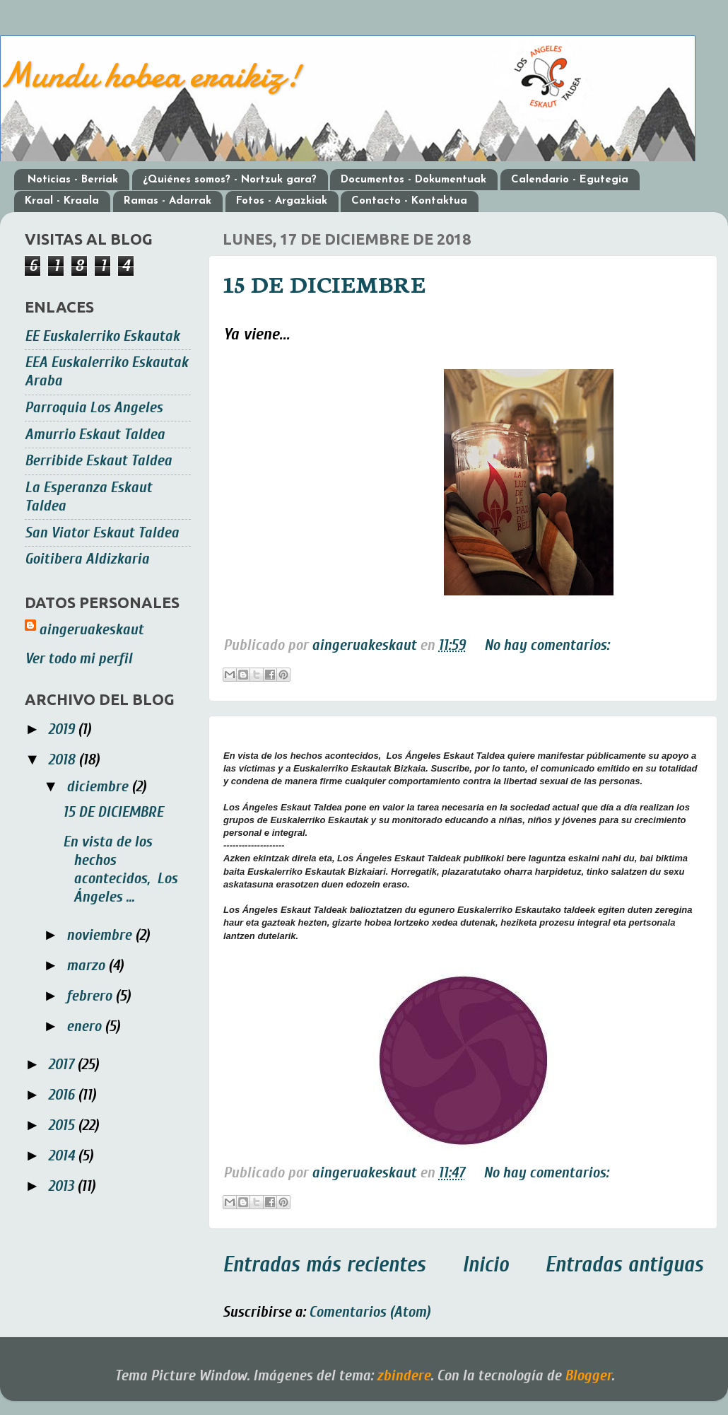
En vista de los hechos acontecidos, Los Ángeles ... (120, 869)
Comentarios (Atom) (369, 1312)
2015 (63, 1125)
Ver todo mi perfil (78, 659)
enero (85, 1026)
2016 (63, 1095)
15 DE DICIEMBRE (324, 283)
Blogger (588, 1376)
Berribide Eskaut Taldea (98, 461)
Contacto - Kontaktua (409, 201)
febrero (90, 996)
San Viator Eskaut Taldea (102, 533)
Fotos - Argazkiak (281, 201)
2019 (63, 729)
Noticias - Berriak (73, 180)
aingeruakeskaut (91, 630)
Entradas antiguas (624, 1264)
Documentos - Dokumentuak (413, 180)
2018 (63, 760)
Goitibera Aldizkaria (87, 559)
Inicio (485, 1264)
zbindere (403, 1376)
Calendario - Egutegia (569, 180)
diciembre (98, 787)
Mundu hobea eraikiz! (150, 75)
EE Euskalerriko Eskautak (102, 336)
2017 (62, 1064)
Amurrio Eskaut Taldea (95, 434)
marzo (87, 965)
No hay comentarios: (546, 645)
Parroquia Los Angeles (94, 408)
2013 (62, 1186)
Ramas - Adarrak (167, 201)
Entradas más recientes (324, 1264)
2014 (63, 1156)
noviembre (100, 935)
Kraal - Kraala (62, 201)
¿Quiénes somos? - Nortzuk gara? (230, 180)
